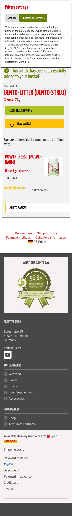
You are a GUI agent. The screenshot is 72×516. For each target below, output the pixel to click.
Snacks (14, 386)
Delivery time (23, 233)
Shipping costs (47, 233)
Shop (12, 418)
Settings (12, 18)
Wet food (15, 374)
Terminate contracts (22, 424)
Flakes (13, 380)
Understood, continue (33, 18)
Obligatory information (50, 237)
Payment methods (18, 237)
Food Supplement (21, 392)
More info (23, 61)
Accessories (17, 398)
